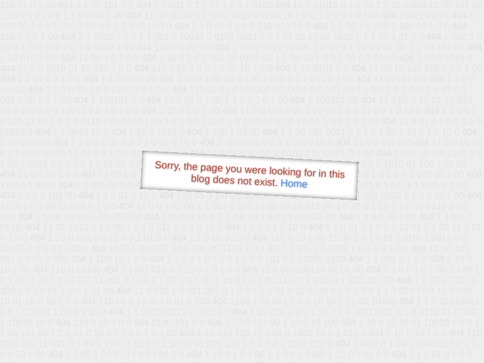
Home (294, 183)
